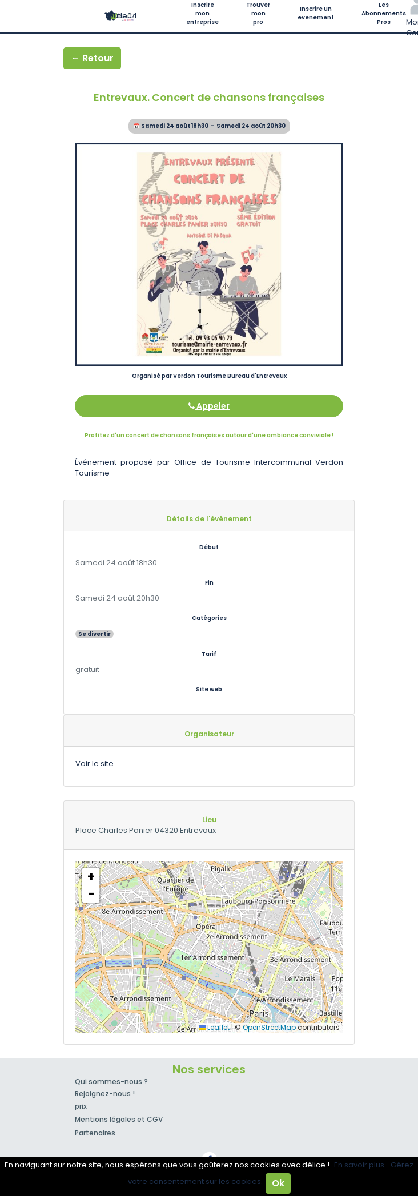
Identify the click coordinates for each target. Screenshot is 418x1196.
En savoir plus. (360, 1164)
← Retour (92, 58)
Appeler (209, 406)
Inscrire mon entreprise (202, 13)
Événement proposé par (124, 462)
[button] (90, 876)
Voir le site (94, 763)
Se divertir (94, 634)
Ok (278, 1183)
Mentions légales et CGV (119, 1119)
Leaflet (214, 1027)
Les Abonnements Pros (383, 13)
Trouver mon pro (258, 13)
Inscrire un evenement (316, 13)
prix (81, 1106)
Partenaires (95, 1133)
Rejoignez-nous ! (105, 1093)
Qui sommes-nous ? (111, 1081)
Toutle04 (120, 15)
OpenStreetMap (269, 1027)
